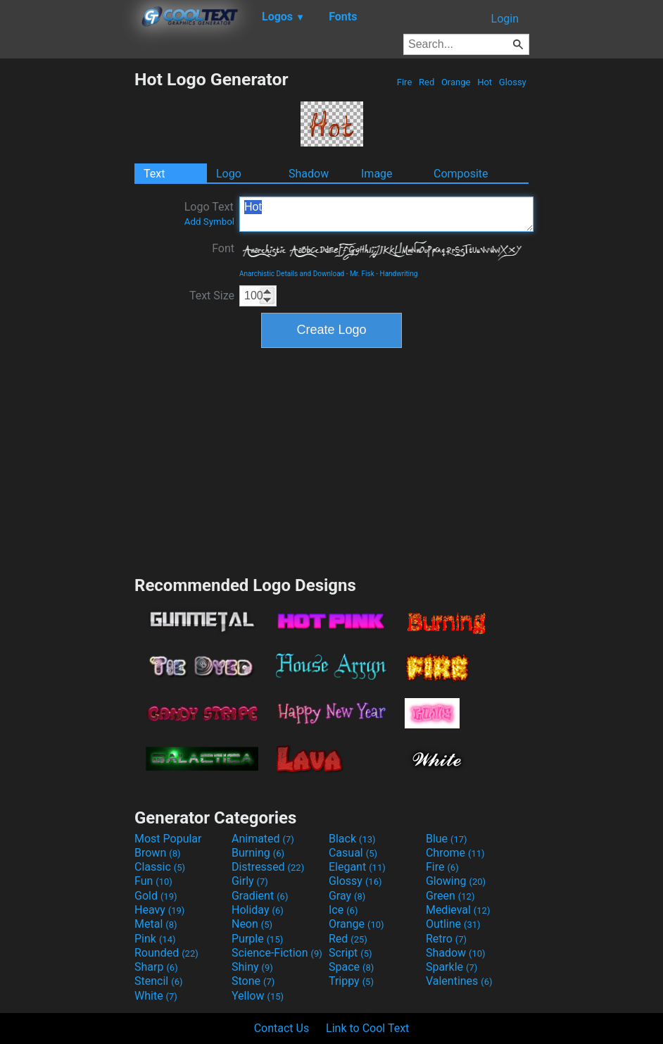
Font (223, 248)
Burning (258, 852)
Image (377, 173)
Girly (250, 881)
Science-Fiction (277, 952)
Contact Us (282, 1028)
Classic (159, 867)
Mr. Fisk (362, 274)
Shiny (252, 967)
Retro (446, 938)
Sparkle (451, 967)
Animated (263, 838)
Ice (343, 909)
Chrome (455, 852)
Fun (153, 881)
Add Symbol (209, 221)
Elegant (357, 867)
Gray (347, 895)
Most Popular (168, 838)
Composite (461, 173)
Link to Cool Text (367, 1028)
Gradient (260, 895)
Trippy (351, 981)
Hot (484, 82)
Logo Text (209, 213)
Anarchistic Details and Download (291, 274)
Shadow (309, 173)
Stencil (158, 981)
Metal (155, 924)
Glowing (456, 881)
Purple (257, 938)
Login (505, 18)
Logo (228, 173)
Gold (155, 895)
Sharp (156, 967)
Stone (253, 981)
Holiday (258, 909)
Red (427, 82)
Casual (353, 852)
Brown (157, 852)
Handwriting (399, 274)
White (155, 995)
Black (352, 838)
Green (450, 895)
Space (351, 967)
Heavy (159, 909)
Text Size (211, 295)
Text (154, 173)
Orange (456, 82)
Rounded (166, 952)
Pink (155, 938)
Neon (252, 924)
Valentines (459, 981)
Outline (453, 924)
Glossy (513, 82)
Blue (446, 838)
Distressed (268, 867)
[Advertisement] (67, 280)
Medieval (458, 909)
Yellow (258, 995)
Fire (405, 82)
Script (350, 952)
